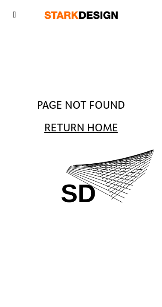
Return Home (81, 128)
